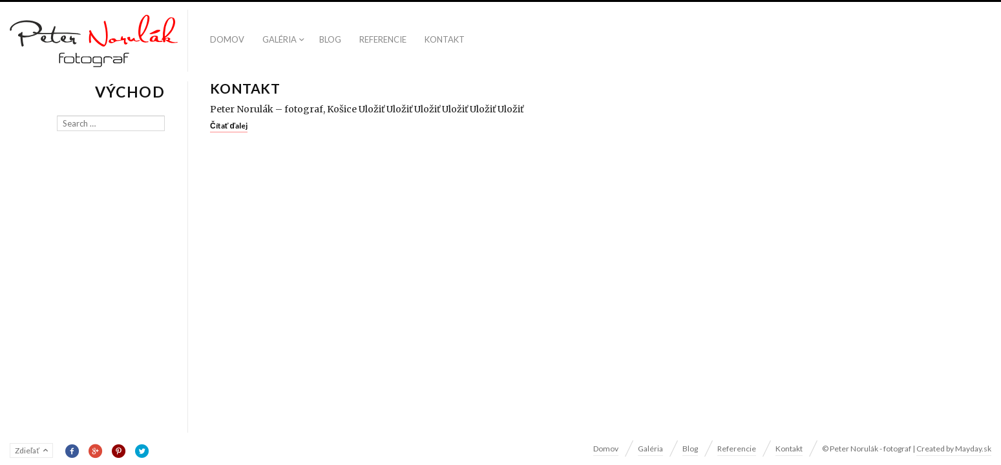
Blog (330, 39)
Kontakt (445, 39)
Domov (227, 39)
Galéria (279, 39)
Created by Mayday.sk (953, 448)
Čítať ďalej (229, 125)
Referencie (382, 39)
